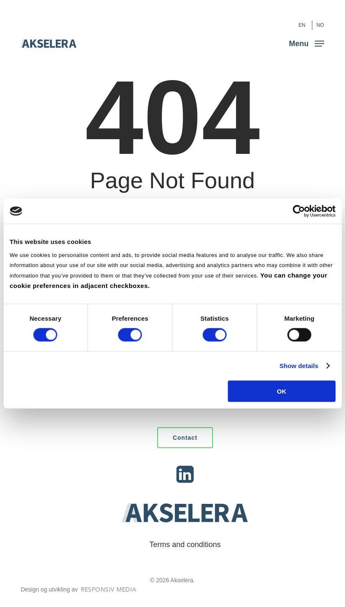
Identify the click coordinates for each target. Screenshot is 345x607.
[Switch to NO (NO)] (320, 25)
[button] (306, 43)
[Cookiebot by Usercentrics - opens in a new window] (298, 211)
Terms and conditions (184, 544)
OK (282, 390)
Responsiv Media (109, 590)
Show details (299, 365)
